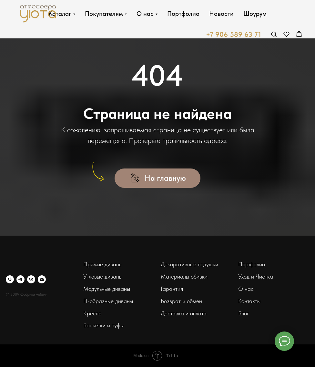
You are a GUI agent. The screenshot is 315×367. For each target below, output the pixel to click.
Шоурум (260, 13)
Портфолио (189, 13)
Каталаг (65, 13)
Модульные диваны (106, 288)
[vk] (31, 279)
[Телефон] (10, 279)
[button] (274, 34)
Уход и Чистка (255, 276)
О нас (150, 13)
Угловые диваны (102, 276)
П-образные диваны (108, 301)
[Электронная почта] (42, 279)
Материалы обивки (184, 276)
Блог (243, 313)
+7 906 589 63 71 (233, 34)
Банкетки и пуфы (103, 325)
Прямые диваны (102, 264)
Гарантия (172, 288)
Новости (227, 13)
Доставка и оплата (184, 313)
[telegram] (20, 279)
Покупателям (110, 13)
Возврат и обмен (181, 301)
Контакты (249, 301)
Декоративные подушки (189, 264)
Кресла (92, 313)
